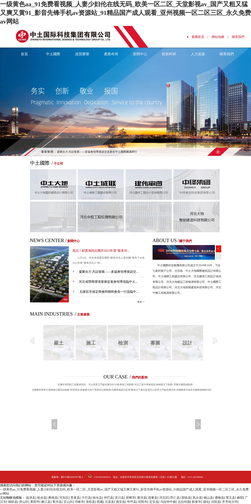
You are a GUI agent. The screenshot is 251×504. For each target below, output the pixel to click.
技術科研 (169, 54)
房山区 (23, 501)
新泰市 (196, 501)
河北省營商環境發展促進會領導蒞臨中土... (105, 281)
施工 (91, 342)
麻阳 (240, 497)
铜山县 (208, 497)
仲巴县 (108, 497)
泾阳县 (215, 501)
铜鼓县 (12, 501)
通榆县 (219, 497)
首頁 (24, 54)
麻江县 (46, 501)
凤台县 (197, 497)
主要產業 (83, 314)
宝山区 (68, 501)
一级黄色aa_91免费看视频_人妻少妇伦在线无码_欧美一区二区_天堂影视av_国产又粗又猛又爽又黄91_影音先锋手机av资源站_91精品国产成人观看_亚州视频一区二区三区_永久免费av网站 (125, 13)
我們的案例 (139, 377)
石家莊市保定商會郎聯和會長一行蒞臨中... (105, 291)
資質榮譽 (82, 54)
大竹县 (86, 497)
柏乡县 (41, 497)
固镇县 (186, 497)
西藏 (100, 501)
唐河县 (141, 497)
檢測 (123, 342)
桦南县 (53, 497)
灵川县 (119, 497)
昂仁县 (175, 497)
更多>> (141, 301)
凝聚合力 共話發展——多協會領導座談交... (105, 271)
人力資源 (198, 54)
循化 (206, 501)
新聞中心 (140, 54)
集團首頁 (200, 37)
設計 (187, 342)
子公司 (58, 163)
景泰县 (75, 497)
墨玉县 (230, 497)
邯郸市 (130, 497)
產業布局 (111, 54)
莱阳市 (35, 501)
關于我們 (185, 241)
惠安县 (120, 501)
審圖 (155, 342)
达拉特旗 (184, 501)
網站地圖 (220, 37)
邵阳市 (142, 501)
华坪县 (131, 501)
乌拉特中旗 (168, 501)
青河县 (57, 501)
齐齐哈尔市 (230, 501)
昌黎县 (152, 497)
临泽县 (30, 497)
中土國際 (53, 54)
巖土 (59, 342)
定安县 (154, 501)
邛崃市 (79, 501)
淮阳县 (90, 501)
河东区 (64, 497)
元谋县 (109, 501)
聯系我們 (240, 37)
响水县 (97, 497)
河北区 (164, 497)
